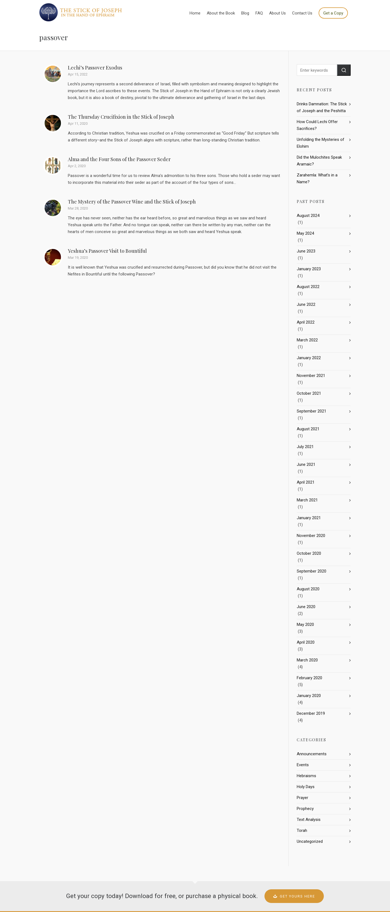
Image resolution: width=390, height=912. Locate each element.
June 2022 (306, 304)
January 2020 (309, 695)
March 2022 (307, 340)
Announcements (312, 753)
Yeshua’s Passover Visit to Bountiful (107, 251)
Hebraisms (306, 775)
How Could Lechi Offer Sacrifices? (317, 125)
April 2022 (306, 322)
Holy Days (306, 786)
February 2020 (309, 677)
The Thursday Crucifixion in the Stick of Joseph (121, 117)
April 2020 (306, 642)
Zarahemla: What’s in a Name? (317, 178)
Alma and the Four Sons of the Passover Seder (119, 159)
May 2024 (305, 233)
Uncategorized (310, 841)
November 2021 (311, 375)
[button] (344, 70)
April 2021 (306, 482)
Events (303, 764)
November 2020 (311, 535)
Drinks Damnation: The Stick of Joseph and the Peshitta (322, 107)
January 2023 (309, 268)
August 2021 (308, 428)
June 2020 (306, 606)
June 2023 (306, 251)
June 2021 (306, 464)
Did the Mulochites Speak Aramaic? (319, 161)
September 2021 (311, 411)
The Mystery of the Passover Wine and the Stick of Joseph (132, 201)
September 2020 (311, 571)
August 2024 (308, 215)
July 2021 (305, 446)
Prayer (302, 797)
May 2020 (305, 624)
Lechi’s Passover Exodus (95, 67)
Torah (302, 830)
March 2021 (307, 500)
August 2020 (308, 588)
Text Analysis (309, 819)
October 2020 (309, 553)
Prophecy (305, 808)
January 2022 (309, 357)
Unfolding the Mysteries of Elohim (320, 143)
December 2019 (311, 713)
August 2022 (308, 286)
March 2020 (307, 660)
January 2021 (309, 517)
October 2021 (309, 393)
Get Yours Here (294, 896)
